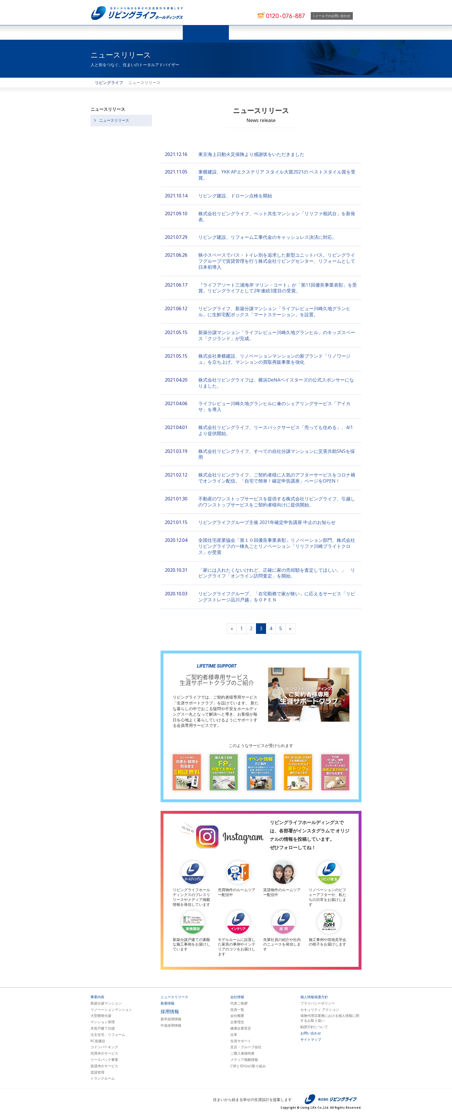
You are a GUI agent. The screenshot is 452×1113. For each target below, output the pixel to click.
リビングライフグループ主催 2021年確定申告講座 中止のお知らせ (267, 522)
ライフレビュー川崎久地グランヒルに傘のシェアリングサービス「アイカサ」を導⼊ (274, 406)
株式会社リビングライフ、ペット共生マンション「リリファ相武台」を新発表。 (276, 216)
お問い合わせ (310, 1033)
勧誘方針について (314, 1027)
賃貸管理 (97, 1072)
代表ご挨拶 (239, 1003)
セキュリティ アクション (319, 1009)
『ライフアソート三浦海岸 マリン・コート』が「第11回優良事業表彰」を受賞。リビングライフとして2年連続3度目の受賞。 (277, 288)
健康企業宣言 (240, 1028)
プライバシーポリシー (317, 1003)
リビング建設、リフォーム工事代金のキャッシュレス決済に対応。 (267, 237)
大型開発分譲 (101, 1015)
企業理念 (237, 1022)
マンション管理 (103, 1022)
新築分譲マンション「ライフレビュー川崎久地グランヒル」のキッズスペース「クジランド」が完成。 (276, 335)
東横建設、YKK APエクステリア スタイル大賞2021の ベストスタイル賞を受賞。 (276, 175)
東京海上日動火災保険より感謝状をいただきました (251, 154)
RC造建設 (98, 1041)
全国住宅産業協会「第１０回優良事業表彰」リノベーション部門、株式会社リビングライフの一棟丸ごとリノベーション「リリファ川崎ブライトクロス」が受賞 (276, 546)
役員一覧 (237, 1009)
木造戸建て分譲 (103, 1028)
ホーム (114, 32)
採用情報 (298, 32)
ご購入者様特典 (242, 1053)
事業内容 (97, 997)
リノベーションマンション (111, 1009)
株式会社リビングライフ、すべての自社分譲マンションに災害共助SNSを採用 (276, 454)
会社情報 (252, 32)
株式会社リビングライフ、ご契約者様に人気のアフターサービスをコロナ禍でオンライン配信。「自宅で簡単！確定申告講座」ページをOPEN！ (276, 478)
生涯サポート (240, 1041)
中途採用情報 (171, 1025)
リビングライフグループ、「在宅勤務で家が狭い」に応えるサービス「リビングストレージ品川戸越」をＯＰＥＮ (276, 596)
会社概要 (237, 1015)
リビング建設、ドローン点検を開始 (235, 196)
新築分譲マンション (106, 1003)
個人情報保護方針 (314, 997)
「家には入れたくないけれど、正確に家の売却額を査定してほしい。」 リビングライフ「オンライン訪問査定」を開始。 (276, 573)
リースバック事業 (104, 1059)
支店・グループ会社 (245, 1047)
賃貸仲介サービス (104, 1066)
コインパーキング (104, 1047)
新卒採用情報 (171, 1019)
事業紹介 (160, 32)
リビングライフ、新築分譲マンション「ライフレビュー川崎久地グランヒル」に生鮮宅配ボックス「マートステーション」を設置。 (274, 311)
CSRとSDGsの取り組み (248, 1066)
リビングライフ (109, 82)
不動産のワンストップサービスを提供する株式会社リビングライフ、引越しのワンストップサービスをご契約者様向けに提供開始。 (276, 501)
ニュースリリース (206, 32)
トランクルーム (103, 1078)
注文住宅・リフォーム (108, 1034)
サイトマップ (310, 1039)
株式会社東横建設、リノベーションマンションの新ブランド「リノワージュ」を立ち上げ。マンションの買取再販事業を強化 (274, 359)
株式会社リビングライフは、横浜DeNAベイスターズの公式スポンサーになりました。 (276, 383)
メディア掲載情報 (244, 1059)
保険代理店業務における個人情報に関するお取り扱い (329, 1018)
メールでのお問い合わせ (331, 16)
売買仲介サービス (104, 1053)
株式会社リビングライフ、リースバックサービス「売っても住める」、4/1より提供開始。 (275, 430)
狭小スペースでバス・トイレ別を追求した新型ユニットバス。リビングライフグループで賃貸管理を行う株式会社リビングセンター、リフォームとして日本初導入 (276, 261)
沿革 (233, 1034)
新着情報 (167, 1003)
